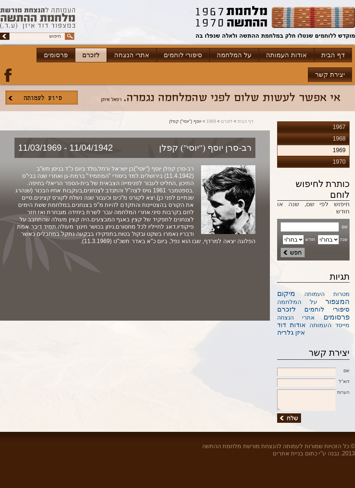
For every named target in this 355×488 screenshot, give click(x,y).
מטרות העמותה (327, 294)
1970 (339, 162)
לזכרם (91, 55)
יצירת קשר (330, 74)
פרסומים (56, 55)
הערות (313, 392)
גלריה (285, 332)
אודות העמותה (286, 55)
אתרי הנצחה (131, 55)
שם (313, 371)
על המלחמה (234, 55)
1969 (211, 121)
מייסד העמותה (329, 325)
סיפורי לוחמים (183, 55)
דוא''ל (313, 382)
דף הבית (333, 55)
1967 (339, 127)
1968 (339, 138)
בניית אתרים (288, 453)
